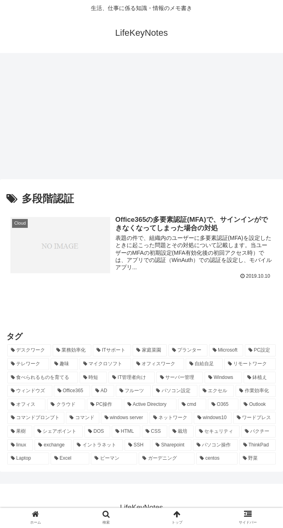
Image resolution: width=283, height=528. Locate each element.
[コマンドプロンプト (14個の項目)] (35, 418)
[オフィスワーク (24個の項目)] (158, 364)
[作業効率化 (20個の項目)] (256, 391)
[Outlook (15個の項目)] (258, 405)
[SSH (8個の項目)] (137, 446)
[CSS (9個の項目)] (154, 432)
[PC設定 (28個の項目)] (260, 351)
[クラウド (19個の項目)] (66, 405)
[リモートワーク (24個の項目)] (250, 364)
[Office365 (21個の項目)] (72, 391)
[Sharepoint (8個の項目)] (171, 446)
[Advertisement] (141, 119)
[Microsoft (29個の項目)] (226, 351)
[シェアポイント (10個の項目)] (58, 432)
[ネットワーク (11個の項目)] (171, 418)
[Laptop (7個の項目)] (28, 459)
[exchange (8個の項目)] (53, 446)
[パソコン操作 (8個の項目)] (215, 446)
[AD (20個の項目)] (103, 391)
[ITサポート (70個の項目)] (112, 351)
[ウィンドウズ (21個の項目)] (29, 391)
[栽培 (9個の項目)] (181, 432)
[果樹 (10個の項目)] (19, 432)
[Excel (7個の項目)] (70, 459)
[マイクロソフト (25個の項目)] (105, 364)
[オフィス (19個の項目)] (26, 405)
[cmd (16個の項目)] (192, 405)
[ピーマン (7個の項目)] (114, 459)
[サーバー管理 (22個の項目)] (179, 378)
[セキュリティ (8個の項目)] (217, 432)
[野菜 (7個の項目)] (257, 459)
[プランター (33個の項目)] (187, 351)
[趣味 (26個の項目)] (64, 364)
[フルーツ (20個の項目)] (133, 391)
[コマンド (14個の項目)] (82, 418)
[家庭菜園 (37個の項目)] (150, 351)
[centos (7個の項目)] (216, 459)
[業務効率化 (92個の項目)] (72, 351)
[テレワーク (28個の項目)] (28, 364)
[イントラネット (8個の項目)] (98, 446)
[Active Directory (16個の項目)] (150, 405)
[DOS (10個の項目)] (97, 432)
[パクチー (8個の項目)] (258, 432)
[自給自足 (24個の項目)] (204, 364)
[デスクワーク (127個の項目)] (29, 351)
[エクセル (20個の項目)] (216, 391)
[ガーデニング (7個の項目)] (167, 459)
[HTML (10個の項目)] (126, 432)
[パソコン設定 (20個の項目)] (174, 391)
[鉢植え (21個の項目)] (260, 378)
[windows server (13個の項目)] (124, 418)
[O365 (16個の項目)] (223, 405)
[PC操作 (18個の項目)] (104, 405)
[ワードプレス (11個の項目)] (254, 418)
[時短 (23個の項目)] (93, 378)
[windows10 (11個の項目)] (213, 418)
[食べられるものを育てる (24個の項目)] (42, 378)
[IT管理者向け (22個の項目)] (132, 378)
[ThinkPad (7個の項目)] (258, 446)
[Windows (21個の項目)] (223, 378)
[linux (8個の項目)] (20, 446)
